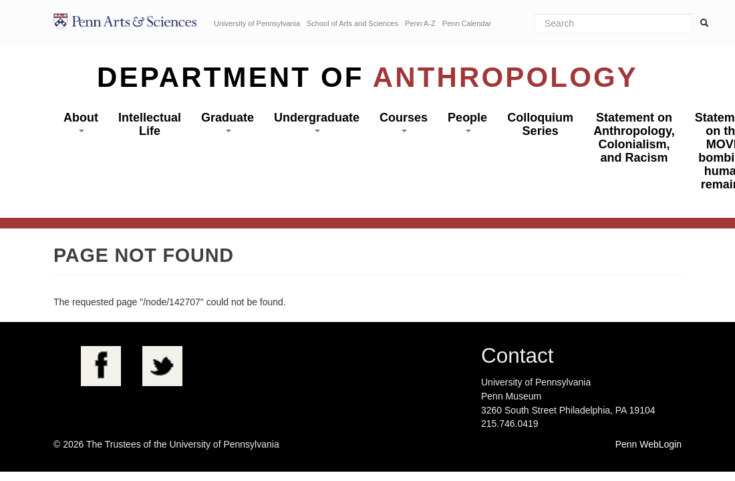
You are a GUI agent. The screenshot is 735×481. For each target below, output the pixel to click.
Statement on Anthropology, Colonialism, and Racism (634, 137)
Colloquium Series (540, 124)
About (80, 121)
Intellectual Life (149, 124)
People (467, 121)
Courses (404, 121)
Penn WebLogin (648, 444)
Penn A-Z (420, 23)
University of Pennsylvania (257, 23)
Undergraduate (316, 121)
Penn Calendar (466, 23)
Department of (367, 77)
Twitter (162, 366)
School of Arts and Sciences (352, 23)
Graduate (227, 121)
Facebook (101, 366)
